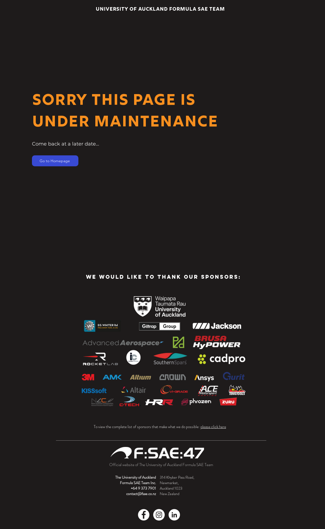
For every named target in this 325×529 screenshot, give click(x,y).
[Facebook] (143, 515)
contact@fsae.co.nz (141, 493)
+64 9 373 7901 (143, 488)
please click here (213, 427)
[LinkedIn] (174, 515)
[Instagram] (159, 515)
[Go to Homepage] (55, 160)
